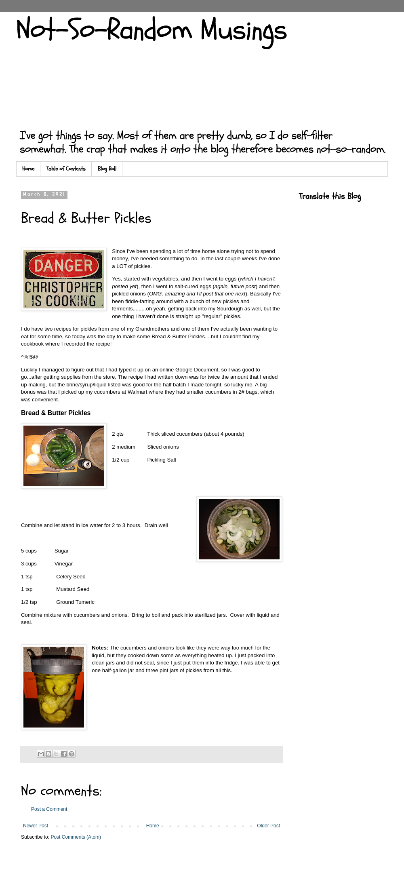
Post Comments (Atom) (75, 837)
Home (28, 169)
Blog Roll (107, 169)
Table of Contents (66, 169)
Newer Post (35, 826)
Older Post (268, 826)
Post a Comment (49, 809)
